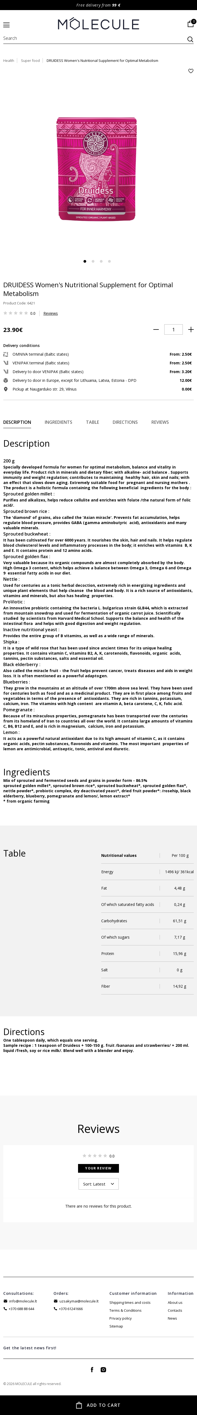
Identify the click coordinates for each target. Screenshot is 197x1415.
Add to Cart (104, 1405)
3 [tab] (101, 261)
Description (17, 422)
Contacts (175, 1310)
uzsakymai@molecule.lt (78, 1301)
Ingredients (58, 422)
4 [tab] (109, 261)
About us (175, 1302)
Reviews (50, 313)
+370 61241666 (71, 1308)
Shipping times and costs (130, 1302)
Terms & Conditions (125, 1310)
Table (92, 422)
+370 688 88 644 (21, 1308)
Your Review (98, 1168)
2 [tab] (93, 261)
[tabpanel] (98, 163)
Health (8, 60)
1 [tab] (84, 261)
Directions (125, 422)
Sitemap (116, 1326)
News (172, 1318)
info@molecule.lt (23, 1301)
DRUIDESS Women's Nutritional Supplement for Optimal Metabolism (102, 60)
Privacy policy (120, 1318)
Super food (30, 60)
